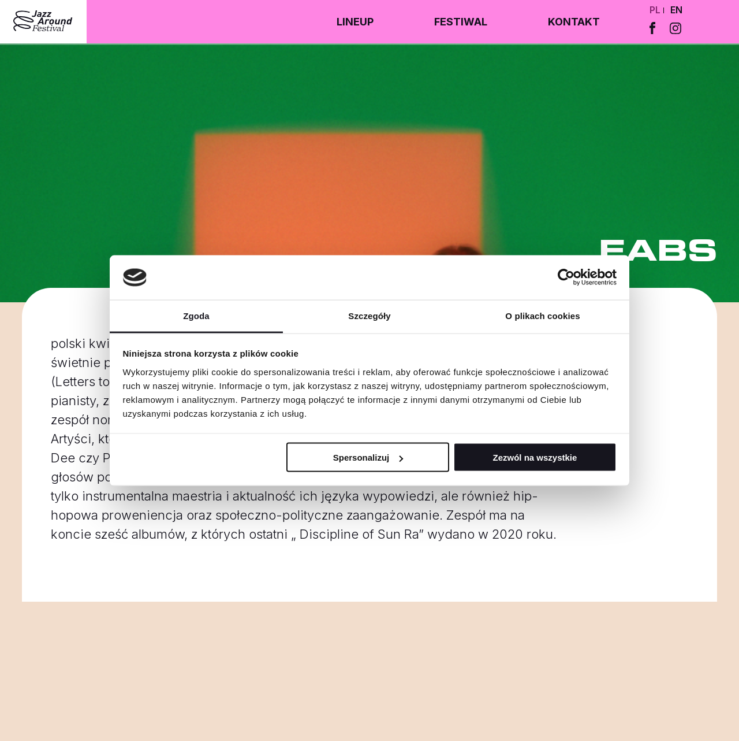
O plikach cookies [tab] (542, 315)
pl (655, 10)
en (676, 10)
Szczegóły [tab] (369, 315)
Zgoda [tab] (196, 315)
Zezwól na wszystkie (534, 457)
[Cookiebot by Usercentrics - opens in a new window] (566, 277)
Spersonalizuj (368, 457)
